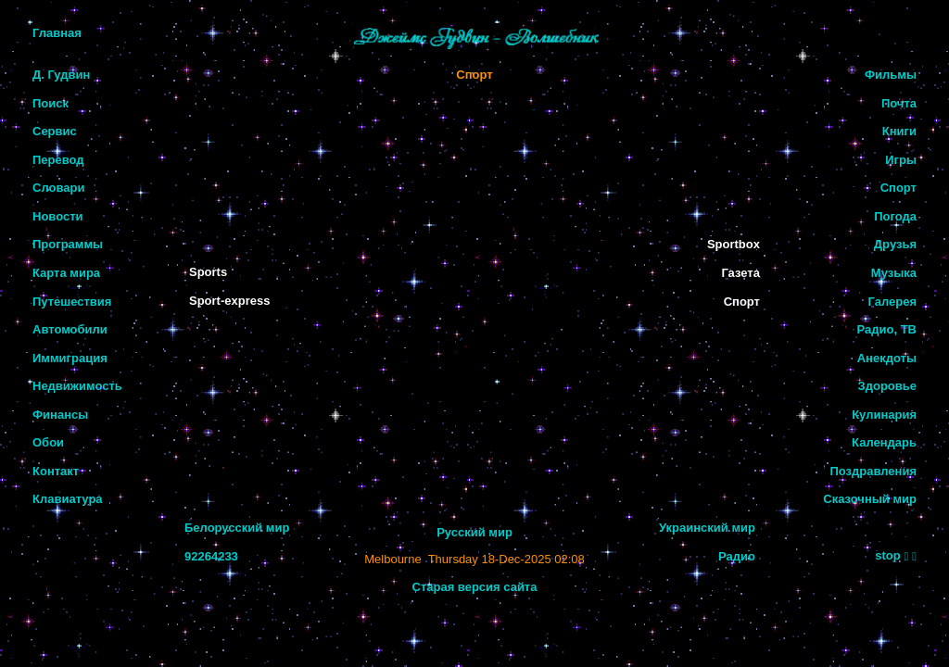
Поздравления (873, 471)
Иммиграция (70, 358)
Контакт (55, 471)
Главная (57, 33)
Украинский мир (707, 528)
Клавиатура (67, 499)
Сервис (54, 131)
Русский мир (474, 532)
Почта (899, 103)
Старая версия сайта (475, 587)
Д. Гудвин (61, 75)
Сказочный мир (870, 499)
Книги (899, 131)
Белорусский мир (236, 528)
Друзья (895, 244)
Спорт (474, 75)
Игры (901, 160)
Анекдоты (887, 358)
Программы (67, 244)
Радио (736, 556)
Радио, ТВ (887, 329)
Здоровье (887, 386)
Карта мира (66, 273)
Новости (57, 216)
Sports (208, 272)
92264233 (211, 556)
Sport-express (229, 301)
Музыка (894, 273)
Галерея (892, 301)
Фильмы (891, 75)
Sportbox (733, 244)
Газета (740, 273)
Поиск (50, 103)
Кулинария (884, 415)
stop (887, 555)
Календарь (884, 442)
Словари (58, 188)
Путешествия (71, 301)
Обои (48, 442)
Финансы (60, 415)
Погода (895, 216)
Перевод (58, 160)
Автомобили (70, 329)
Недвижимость (77, 386)
